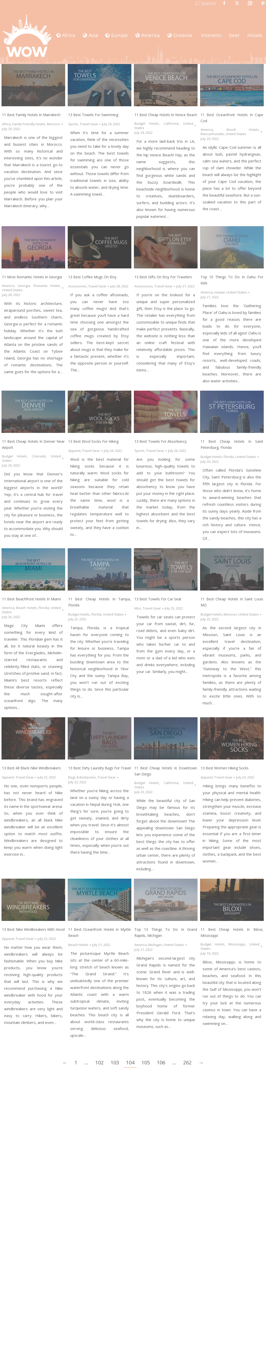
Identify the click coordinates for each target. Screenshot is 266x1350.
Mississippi (236, 944)
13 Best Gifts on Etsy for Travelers (163, 277)
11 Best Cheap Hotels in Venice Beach (165, 114)
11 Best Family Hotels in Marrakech (31, 114)
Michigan (155, 944)
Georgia (24, 285)
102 (99, 1062)
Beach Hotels (243, 129)
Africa (6, 124)
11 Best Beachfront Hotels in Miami (31, 599)
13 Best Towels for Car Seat (157, 599)
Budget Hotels (146, 123)
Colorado (39, 456)
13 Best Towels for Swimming (93, 114)
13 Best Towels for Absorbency (160, 441)
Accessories (77, 286)
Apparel (74, 450)
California (171, 123)
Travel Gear (89, 124)
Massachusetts (212, 134)
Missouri (230, 614)
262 (187, 1062)
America (207, 129)
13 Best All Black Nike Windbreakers (31, 768)
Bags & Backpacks (82, 777)
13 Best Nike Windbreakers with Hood (33, 929)
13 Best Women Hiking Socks (225, 768)
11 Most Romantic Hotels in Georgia (32, 277)
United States (236, 134)
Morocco (53, 124)
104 (130, 1062)
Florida (229, 456)
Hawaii (219, 292)
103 (115, 1062)
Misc (137, 608)
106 (161, 1062)
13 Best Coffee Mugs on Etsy (92, 277)
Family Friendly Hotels (28, 124)
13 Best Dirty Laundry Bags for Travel (99, 768)
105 (145, 1062)
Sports (73, 124)
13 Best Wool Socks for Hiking (93, 441)
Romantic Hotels (47, 285)
